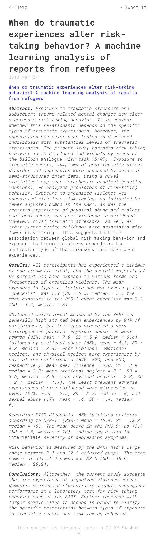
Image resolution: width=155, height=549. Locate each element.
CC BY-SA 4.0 (122, 527)
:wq (78, 533)
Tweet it (135, 7)
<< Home (18, 7)
